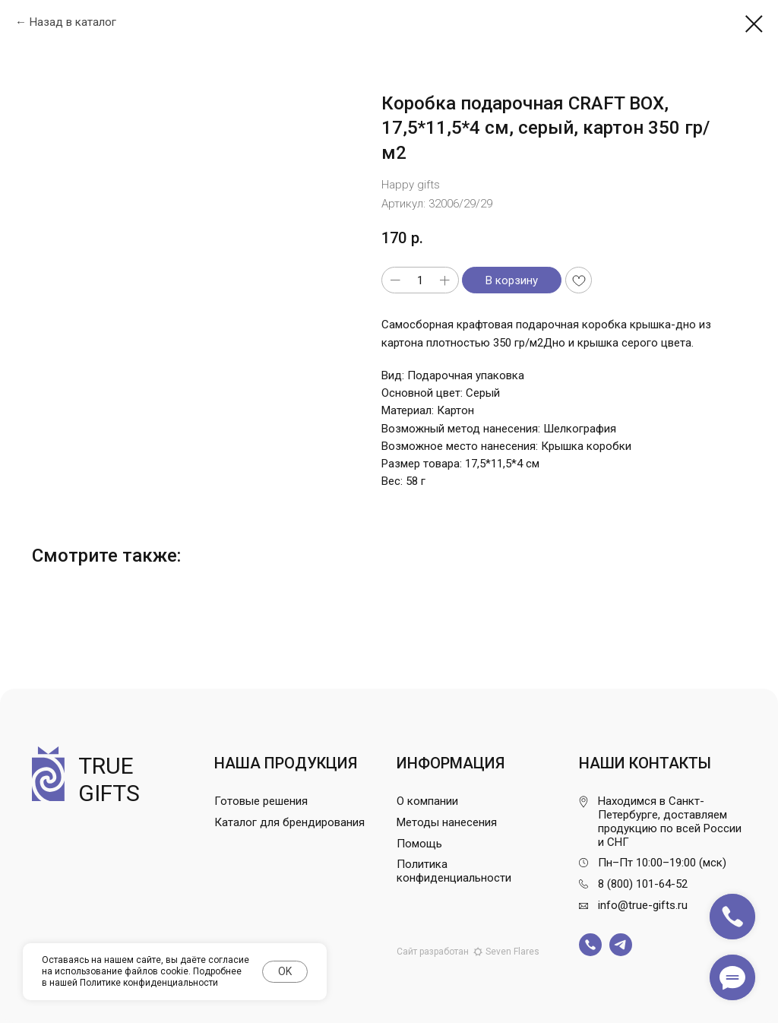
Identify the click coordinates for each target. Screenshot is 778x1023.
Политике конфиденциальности (149, 982)
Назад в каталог (73, 22)
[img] (590, 944)
